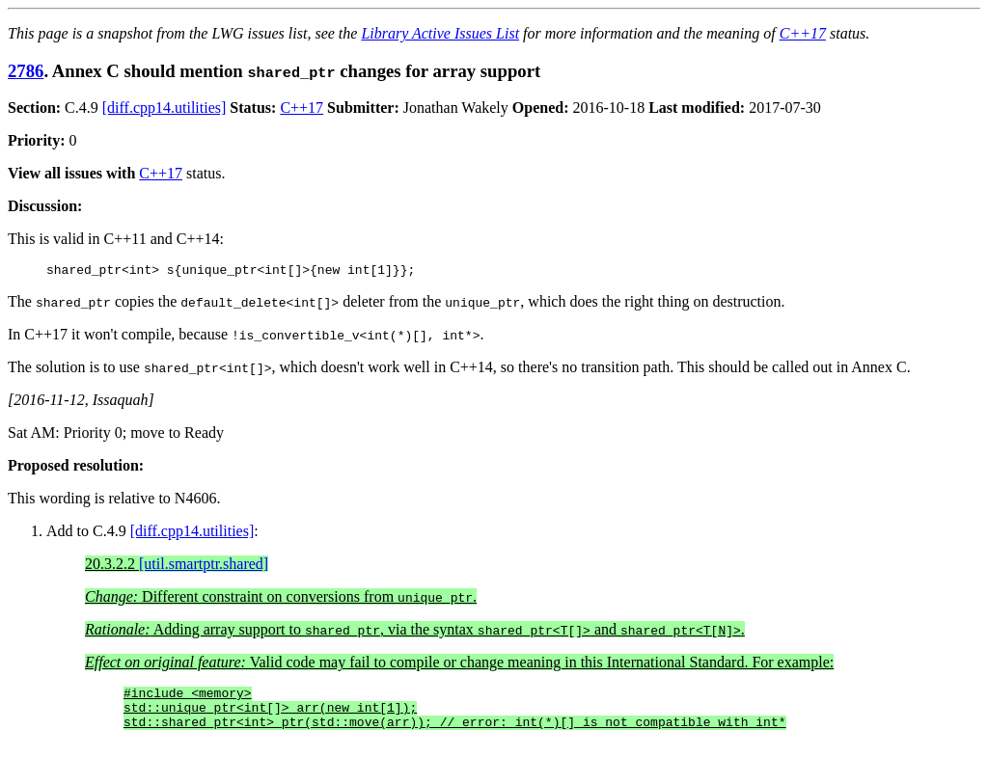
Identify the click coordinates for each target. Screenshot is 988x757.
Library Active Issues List (440, 33)
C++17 (803, 33)
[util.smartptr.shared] (203, 566)
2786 (25, 71)
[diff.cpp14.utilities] (164, 107)
